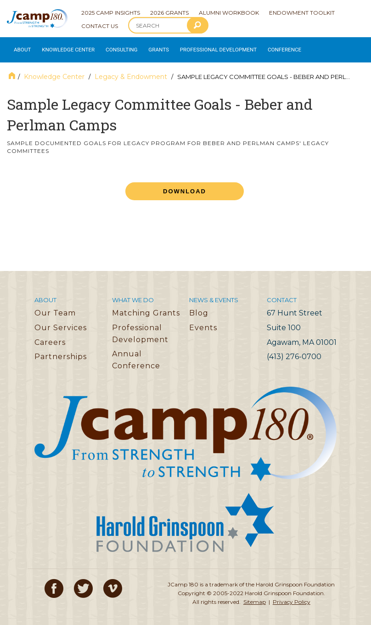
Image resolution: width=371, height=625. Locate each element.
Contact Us (99, 26)
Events (203, 323)
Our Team (55, 308)
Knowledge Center (65, 47)
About (21, 47)
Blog (198, 308)
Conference (267, 47)
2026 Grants (169, 12)
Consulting (115, 47)
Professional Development (207, 47)
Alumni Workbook (229, 12)
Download (184, 186)
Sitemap (254, 597)
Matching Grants (146, 308)
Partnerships (60, 352)
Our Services (60, 323)
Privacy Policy (291, 597)
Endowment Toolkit (302, 12)
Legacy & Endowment (131, 72)
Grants (151, 47)
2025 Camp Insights (110, 12)
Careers (50, 337)
